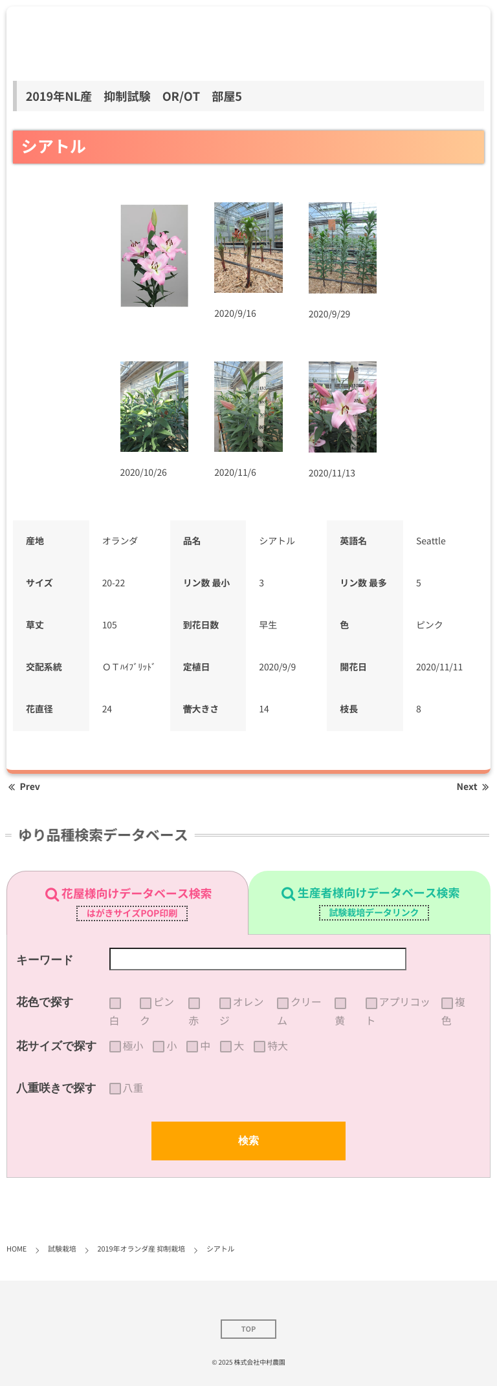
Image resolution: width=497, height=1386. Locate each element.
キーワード (45, 960)
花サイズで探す (56, 1046)
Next (474, 786)
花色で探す (44, 1002)
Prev (23, 786)
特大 (277, 1046)
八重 (133, 1088)
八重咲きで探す (56, 1088)
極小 (133, 1046)
